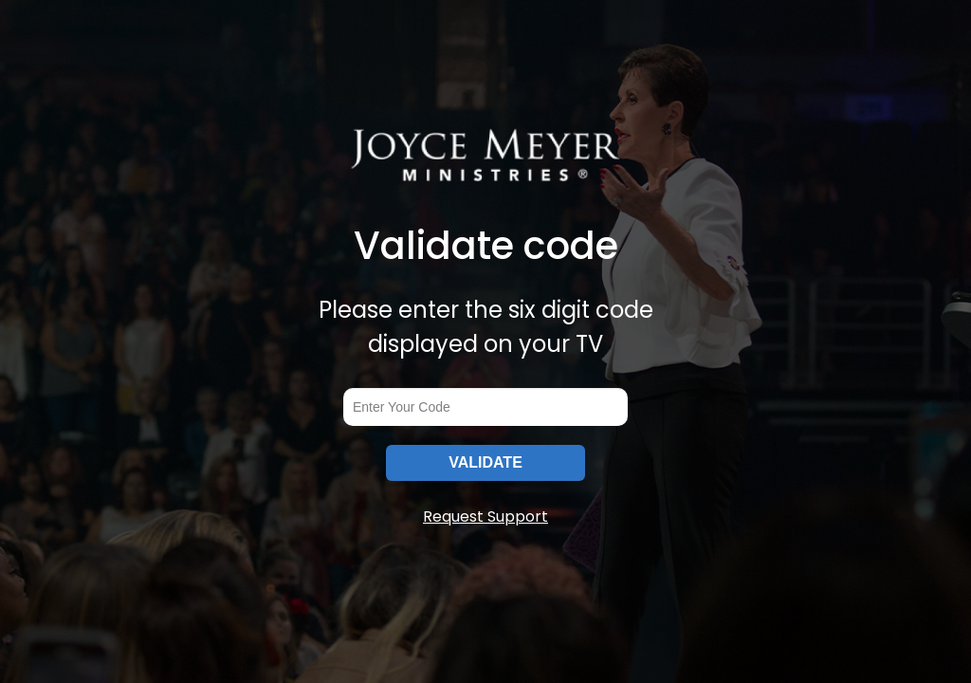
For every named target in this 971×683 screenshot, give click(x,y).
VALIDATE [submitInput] (485, 462)
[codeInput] (485, 406)
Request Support (485, 516)
